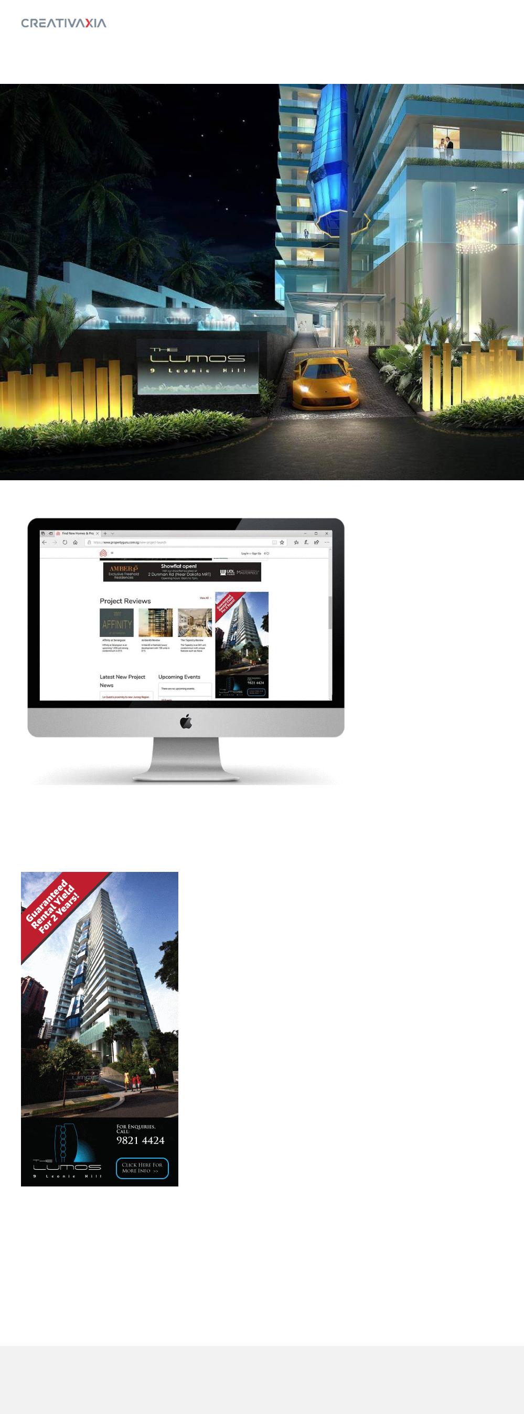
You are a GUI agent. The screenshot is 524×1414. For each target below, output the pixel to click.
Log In (480, 23)
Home (436, 23)
